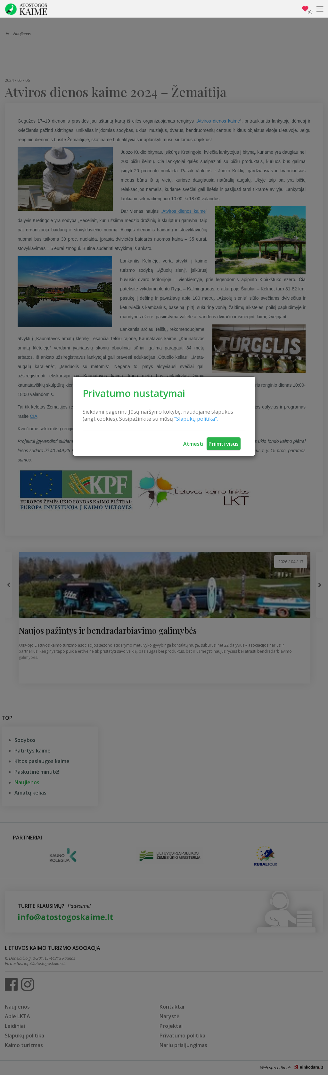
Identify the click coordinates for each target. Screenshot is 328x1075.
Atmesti (193, 443)
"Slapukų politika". (196, 418)
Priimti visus (224, 443)
